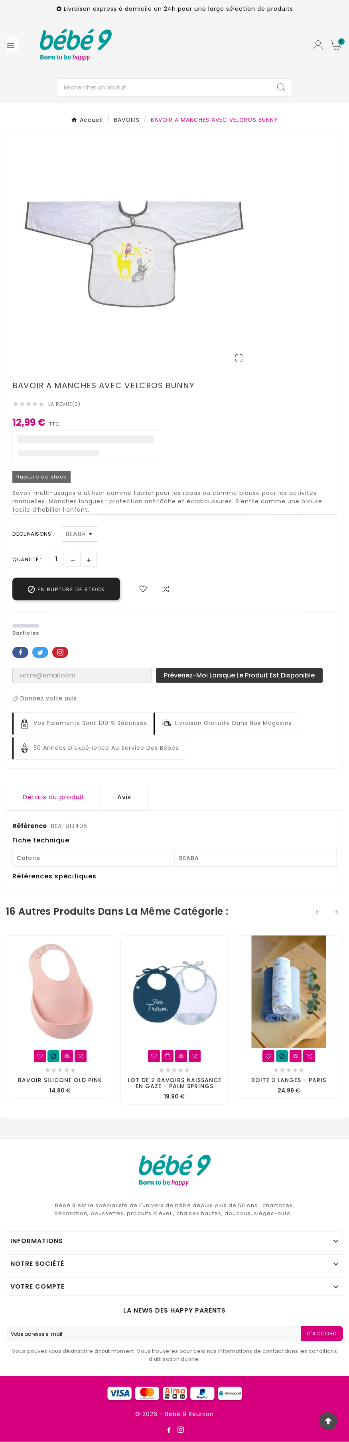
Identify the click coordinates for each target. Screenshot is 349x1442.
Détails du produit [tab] (53, 797)
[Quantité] (56, 559)
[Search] (281, 87)
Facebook (20, 652)
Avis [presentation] (124, 797)
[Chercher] (164, 87)
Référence (30, 825)
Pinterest (60, 652)
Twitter (40, 652)
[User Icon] (318, 45)
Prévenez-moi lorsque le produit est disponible (239, 675)
